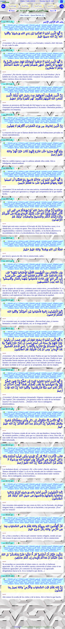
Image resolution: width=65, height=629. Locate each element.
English (11, 28)
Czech (6, 28)
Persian (59, 28)
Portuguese (11, 29)
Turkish (37, 29)
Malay (47, 28)
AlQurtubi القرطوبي (34, 25)
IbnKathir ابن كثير (12, 25)
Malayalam (53, 28)
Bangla (49, 26)
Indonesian (31, 28)
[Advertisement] (32, 613)
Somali (22, 29)
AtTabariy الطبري (23, 25)
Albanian (43, 26)
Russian (17, 29)
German (21, 28)
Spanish (27, 29)
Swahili (32, 29)
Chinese (59, 26)
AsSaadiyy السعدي (46, 25)
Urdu (41, 29)
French (16, 28)
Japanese (37, 28)
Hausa (25, 28)
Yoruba (45, 29)
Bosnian (54, 26)
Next (53, 11)
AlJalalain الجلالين (20, 26)
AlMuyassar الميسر (9, 26)
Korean (43, 28)
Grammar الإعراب (31, 26)
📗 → (5, 25)
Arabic (39, 26)
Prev (12, 11)
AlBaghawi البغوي (58, 25)
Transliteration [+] (53, 29)
